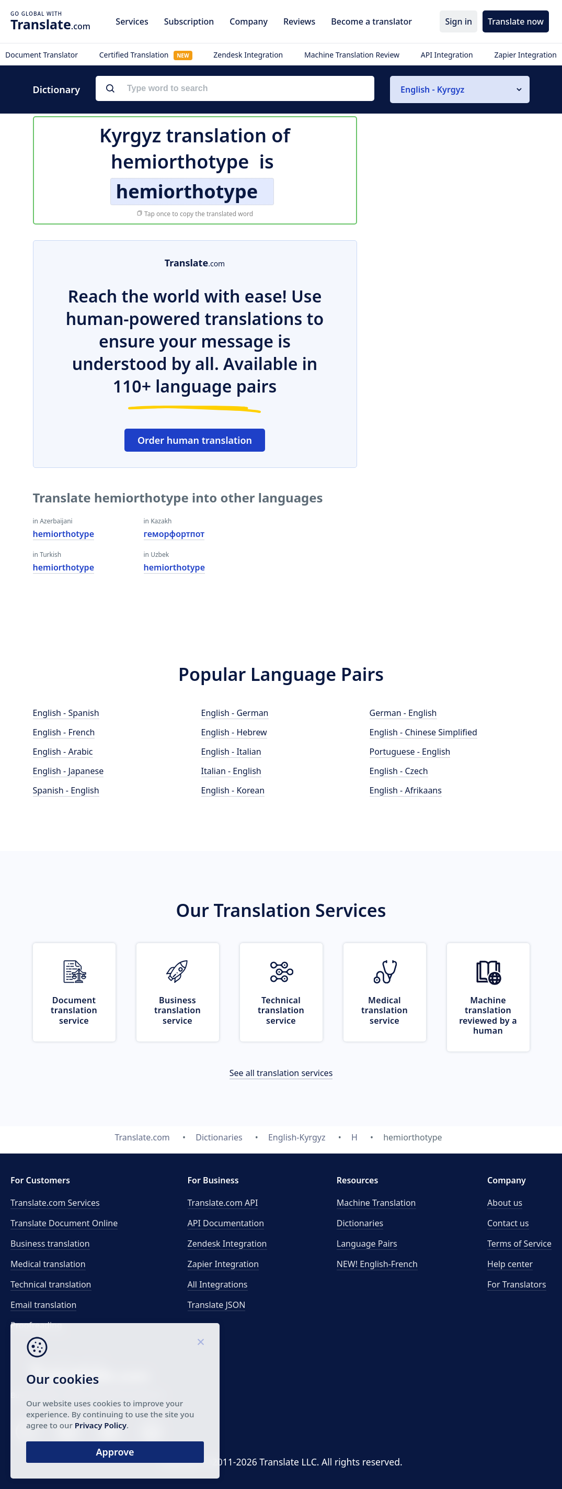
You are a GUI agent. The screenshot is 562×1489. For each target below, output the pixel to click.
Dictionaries (360, 1223)
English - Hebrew (234, 732)
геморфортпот (174, 534)
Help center (510, 1264)
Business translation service (177, 1010)
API (223, 1202)
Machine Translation (376, 1202)
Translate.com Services (55, 1202)
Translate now (516, 21)
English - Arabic (63, 751)
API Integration (447, 55)
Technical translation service (281, 1010)
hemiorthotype (64, 534)
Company (249, 21)
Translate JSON (217, 1305)
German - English (403, 713)
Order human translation (194, 440)
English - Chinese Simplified (423, 732)
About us (504, 1202)
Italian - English (231, 771)
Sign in (458, 21)
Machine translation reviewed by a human (488, 1015)
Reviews (299, 21)
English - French (64, 732)
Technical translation (50, 1284)
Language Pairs (367, 1243)
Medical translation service (384, 1010)
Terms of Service (519, 1243)
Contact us (508, 1223)
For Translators (516, 1284)
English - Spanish (66, 713)
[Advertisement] (451, 305)
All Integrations (218, 1284)
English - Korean (233, 790)
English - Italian (231, 751)
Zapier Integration (525, 55)
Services (132, 21)
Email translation (43, 1305)
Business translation (50, 1243)
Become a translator (371, 21)
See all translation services (281, 1073)
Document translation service (74, 1010)
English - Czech (399, 771)
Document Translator (41, 55)
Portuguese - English (410, 751)
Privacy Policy (101, 1425)
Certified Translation (145, 55)
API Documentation (226, 1223)
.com (50, 24)
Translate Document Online (64, 1223)
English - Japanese (68, 771)
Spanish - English (66, 790)
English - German (235, 713)
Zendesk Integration (248, 55)
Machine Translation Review (351, 55)
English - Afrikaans (406, 790)
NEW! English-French (377, 1264)
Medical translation (48, 1264)
